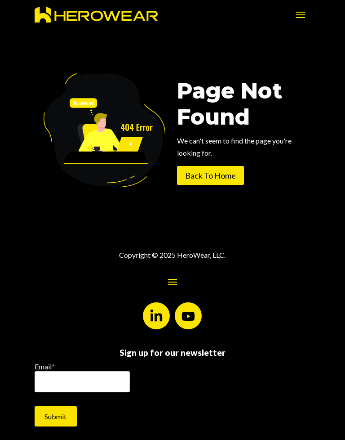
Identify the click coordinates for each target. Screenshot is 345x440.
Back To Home (210, 175)
